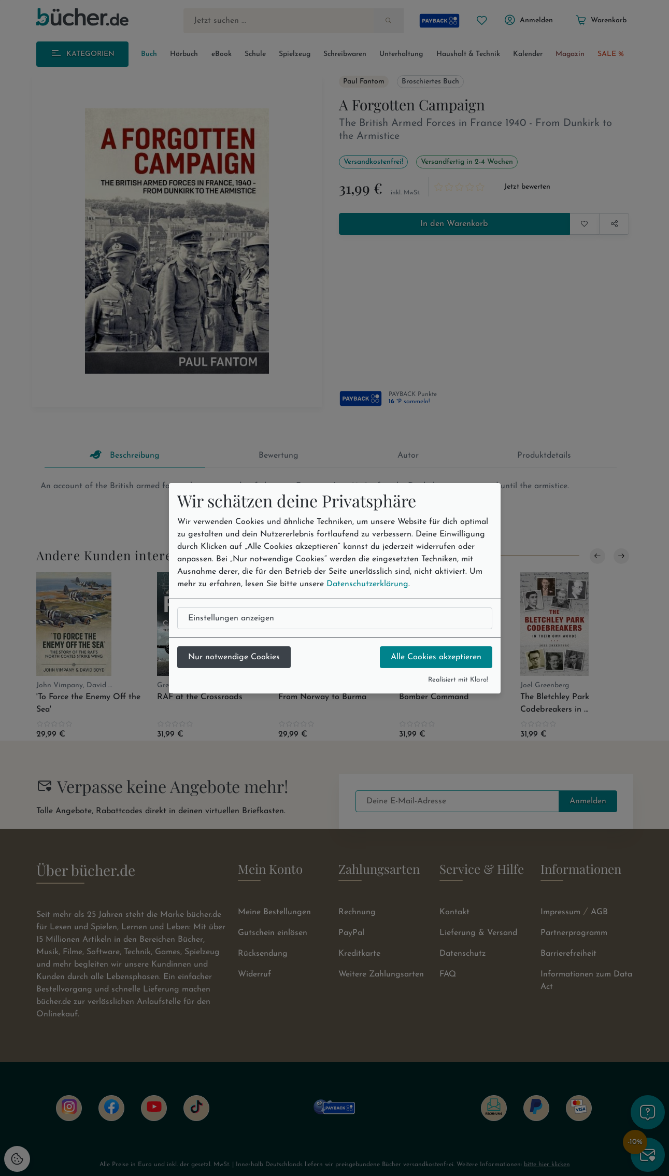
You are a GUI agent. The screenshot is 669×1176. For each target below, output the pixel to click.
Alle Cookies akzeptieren (436, 657)
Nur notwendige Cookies (234, 657)
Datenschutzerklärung (367, 584)
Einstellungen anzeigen (231, 618)
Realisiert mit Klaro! (458, 679)
